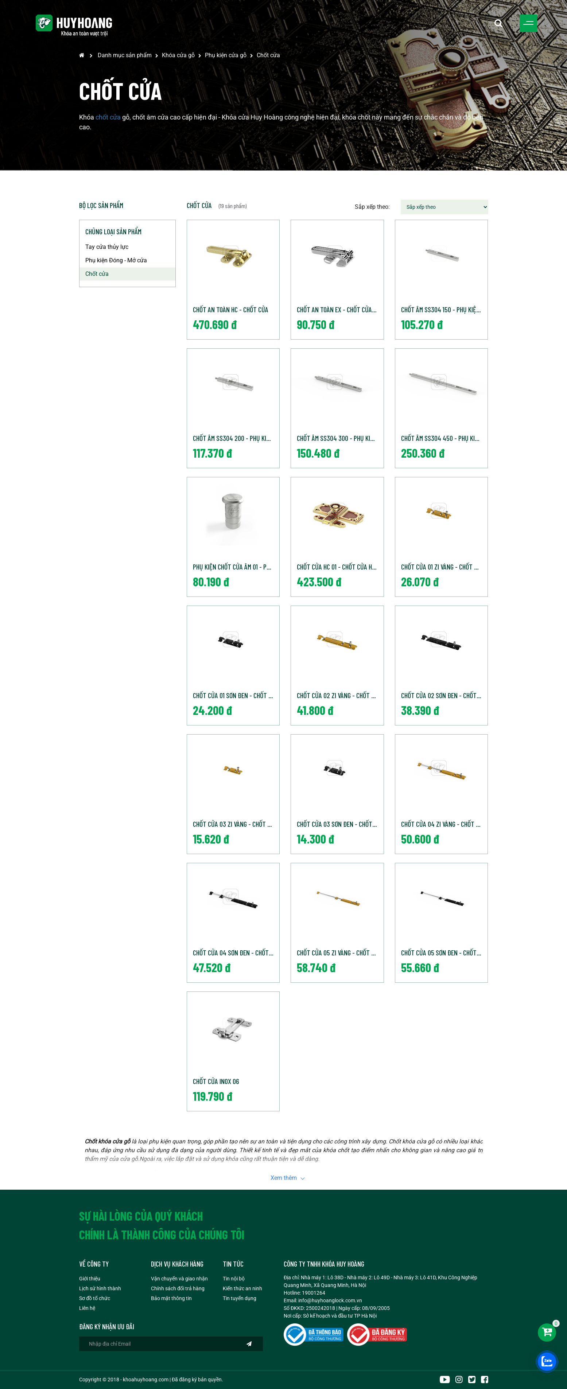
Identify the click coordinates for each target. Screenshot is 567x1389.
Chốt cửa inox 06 (216, 1081)
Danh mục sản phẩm (125, 55)
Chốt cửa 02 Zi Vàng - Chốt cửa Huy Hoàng (340, 695)
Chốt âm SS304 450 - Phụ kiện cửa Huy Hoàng (444, 438)
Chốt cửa (268, 55)
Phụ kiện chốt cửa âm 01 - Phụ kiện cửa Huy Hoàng (236, 566)
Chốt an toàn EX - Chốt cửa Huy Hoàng (340, 309)
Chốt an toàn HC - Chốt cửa (230, 309)
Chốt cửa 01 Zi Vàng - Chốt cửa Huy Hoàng (444, 566)
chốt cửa (108, 117)
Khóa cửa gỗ (178, 55)
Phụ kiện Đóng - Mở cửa (116, 260)
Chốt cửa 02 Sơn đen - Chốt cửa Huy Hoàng (444, 695)
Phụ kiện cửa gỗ (225, 55)
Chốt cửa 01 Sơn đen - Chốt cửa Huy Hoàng (236, 695)
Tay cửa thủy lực (106, 246)
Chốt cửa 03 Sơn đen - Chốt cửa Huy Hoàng (340, 823)
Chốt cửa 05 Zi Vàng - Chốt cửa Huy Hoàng (340, 952)
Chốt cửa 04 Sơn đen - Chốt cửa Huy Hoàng (236, 952)
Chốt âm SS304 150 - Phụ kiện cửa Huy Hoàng (444, 309)
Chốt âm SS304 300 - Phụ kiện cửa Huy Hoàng (340, 438)
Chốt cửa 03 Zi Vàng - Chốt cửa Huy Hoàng (236, 823)
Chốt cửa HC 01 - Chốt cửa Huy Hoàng (340, 566)
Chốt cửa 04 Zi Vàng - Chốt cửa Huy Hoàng (444, 823)
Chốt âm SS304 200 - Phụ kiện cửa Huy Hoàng (236, 438)
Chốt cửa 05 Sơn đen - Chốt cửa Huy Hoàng (444, 952)
